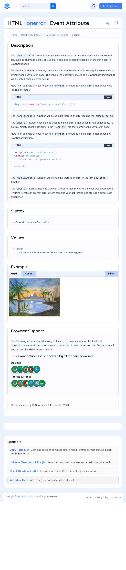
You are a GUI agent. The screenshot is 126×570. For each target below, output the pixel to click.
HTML (14, 294)
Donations (116, 565)
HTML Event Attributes (56, 34)
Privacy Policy (101, 565)
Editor (111, 294)
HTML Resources (30, 34)
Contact (89, 565)
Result (29, 294)
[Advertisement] (63, 49)
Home (14, 34)
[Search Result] (35, 6)
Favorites (110, 6)
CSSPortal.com (29, 564)
